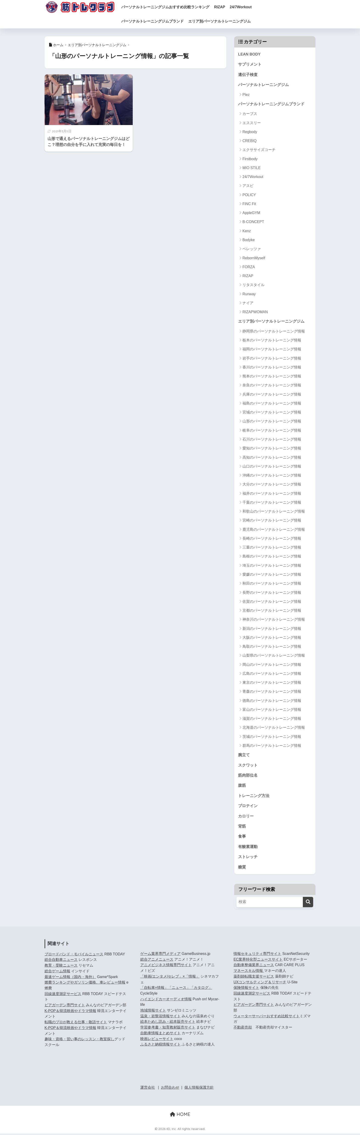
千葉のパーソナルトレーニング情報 (271, 503)
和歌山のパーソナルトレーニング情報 (273, 512)
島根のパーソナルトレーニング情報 (271, 557)
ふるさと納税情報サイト (160, 1046)
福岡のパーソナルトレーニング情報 (271, 349)
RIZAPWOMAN (255, 312)
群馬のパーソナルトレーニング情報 (271, 746)
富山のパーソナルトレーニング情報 (271, 710)
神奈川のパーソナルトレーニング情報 (273, 620)
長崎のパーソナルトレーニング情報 (271, 539)
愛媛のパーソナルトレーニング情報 (271, 575)
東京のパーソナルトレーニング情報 (271, 683)
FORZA (248, 267)
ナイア (247, 303)
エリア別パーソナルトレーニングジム (223, 21)
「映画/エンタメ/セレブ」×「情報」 (170, 977)
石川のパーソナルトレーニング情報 (271, 440)
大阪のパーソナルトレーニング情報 (271, 638)
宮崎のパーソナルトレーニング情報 (271, 521)
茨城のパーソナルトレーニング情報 (271, 737)
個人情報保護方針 (199, 1089)
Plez (246, 95)
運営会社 (147, 1089)
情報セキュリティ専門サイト (257, 955)
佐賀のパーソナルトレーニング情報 (271, 602)
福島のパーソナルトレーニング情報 (271, 404)
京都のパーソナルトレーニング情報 (271, 611)
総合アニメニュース (156, 960)
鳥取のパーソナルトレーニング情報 (271, 647)
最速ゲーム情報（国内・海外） (70, 978)
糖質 (242, 868)
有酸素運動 (248, 847)
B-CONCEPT (253, 222)
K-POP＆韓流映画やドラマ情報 (70, 1012)
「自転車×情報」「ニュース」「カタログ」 (176, 989)
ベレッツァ (251, 249)
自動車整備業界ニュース (253, 966)
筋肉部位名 (248, 776)
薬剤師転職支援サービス (253, 977)
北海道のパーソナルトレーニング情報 (273, 728)
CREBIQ (249, 141)
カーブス (249, 114)
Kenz (246, 231)
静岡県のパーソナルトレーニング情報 (273, 332)
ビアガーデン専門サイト (65, 1006)
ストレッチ (248, 858)
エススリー (251, 123)
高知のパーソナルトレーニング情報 (271, 458)
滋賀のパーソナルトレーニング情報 (271, 719)
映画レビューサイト (156, 1040)
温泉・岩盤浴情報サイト (160, 1017)
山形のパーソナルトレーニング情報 (271, 422)
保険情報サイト (246, 989)
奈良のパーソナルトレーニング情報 (271, 386)
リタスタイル (253, 285)
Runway (249, 294)
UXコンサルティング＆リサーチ (259, 983)
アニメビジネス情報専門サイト (166, 966)
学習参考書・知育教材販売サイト (167, 1029)
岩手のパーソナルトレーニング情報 (271, 358)
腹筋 (242, 786)
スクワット (248, 766)
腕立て (244, 755)
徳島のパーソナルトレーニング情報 (271, 701)
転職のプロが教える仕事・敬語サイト (76, 1023)
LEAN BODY (249, 54)
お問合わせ (170, 1089)
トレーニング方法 (253, 796)
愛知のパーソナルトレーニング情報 (271, 449)
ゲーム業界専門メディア (160, 955)
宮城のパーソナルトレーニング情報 (271, 413)
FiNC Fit (249, 204)
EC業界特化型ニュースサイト (258, 960)
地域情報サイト (153, 1012)
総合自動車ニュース (61, 961)
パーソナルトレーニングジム (263, 85)
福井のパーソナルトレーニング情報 (271, 494)
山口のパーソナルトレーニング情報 (271, 467)
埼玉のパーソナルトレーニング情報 (271, 566)
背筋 (242, 827)
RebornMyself (253, 258)
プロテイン (248, 807)
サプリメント (250, 64)
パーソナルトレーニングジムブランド (156, 21)
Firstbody (250, 159)
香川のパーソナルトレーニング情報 (271, 368)
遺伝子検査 (248, 75)
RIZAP (223, 7)
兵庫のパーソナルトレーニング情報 (271, 395)
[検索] (308, 903)
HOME (180, 1115)
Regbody (249, 132)
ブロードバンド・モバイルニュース (74, 955)
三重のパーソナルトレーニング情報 (271, 548)
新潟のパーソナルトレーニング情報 (271, 629)
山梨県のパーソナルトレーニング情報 (273, 656)
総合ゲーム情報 (57, 972)
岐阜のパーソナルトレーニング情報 (271, 431)
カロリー (246, 817)
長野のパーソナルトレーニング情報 (271, 593)
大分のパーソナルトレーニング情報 (271, 485)
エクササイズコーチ (259, 150)
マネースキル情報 (248, 972)
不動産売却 (242, 1029)
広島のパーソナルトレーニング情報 (271, 674)
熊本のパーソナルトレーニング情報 (271, 377)
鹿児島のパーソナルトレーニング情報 (273, 530)
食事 (242, 837)
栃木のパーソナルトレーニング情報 (271, 341)
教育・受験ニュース (61, 967)
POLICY (249, 195)
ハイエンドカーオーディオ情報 (166, 1000)
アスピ (247, 186)
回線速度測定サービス (63, 995)
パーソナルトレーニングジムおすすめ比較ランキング (169, 7)
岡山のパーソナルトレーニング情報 (271, 665)
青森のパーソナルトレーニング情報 (271, 692)
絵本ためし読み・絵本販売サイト (167, 1023)
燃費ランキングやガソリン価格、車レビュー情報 (85, 984)
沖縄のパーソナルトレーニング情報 (271, 476)
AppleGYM (251, 213)
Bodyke (248, 240)
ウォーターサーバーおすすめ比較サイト (266, 1017)
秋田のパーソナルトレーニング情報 (271, 584)
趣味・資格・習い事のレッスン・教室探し (79, 1040)
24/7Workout (244, 7)
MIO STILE (251, 168)
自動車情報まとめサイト (160, 1034)
